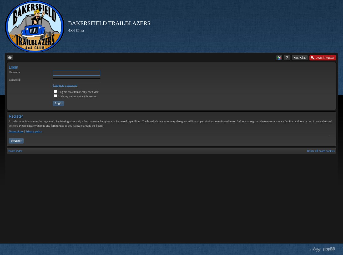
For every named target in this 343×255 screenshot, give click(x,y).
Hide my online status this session (75, 96)
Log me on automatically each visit (76, 92)
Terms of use (16, 131)
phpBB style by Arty (315, 249)
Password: (14, 79)
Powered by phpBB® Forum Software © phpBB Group (329, 249)
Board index (15, 151)
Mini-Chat (300, 57)
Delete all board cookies (321, 151)
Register (16, 140)
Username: (15, 72)
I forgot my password (65, 85)
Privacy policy (33, 131)
